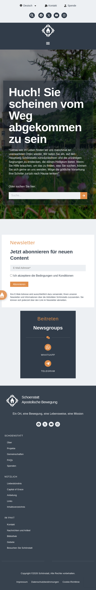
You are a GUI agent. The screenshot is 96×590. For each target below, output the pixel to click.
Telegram (48, 371)
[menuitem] (29, 6)
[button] (32, 15)
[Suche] (83, 195)
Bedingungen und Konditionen (54, 275)
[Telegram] (48, 363)
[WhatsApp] (48, 347)
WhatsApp (48, 355)
